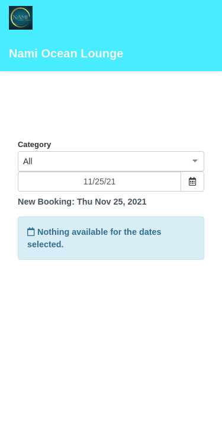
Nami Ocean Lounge (66, 33)
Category (34, 144)
